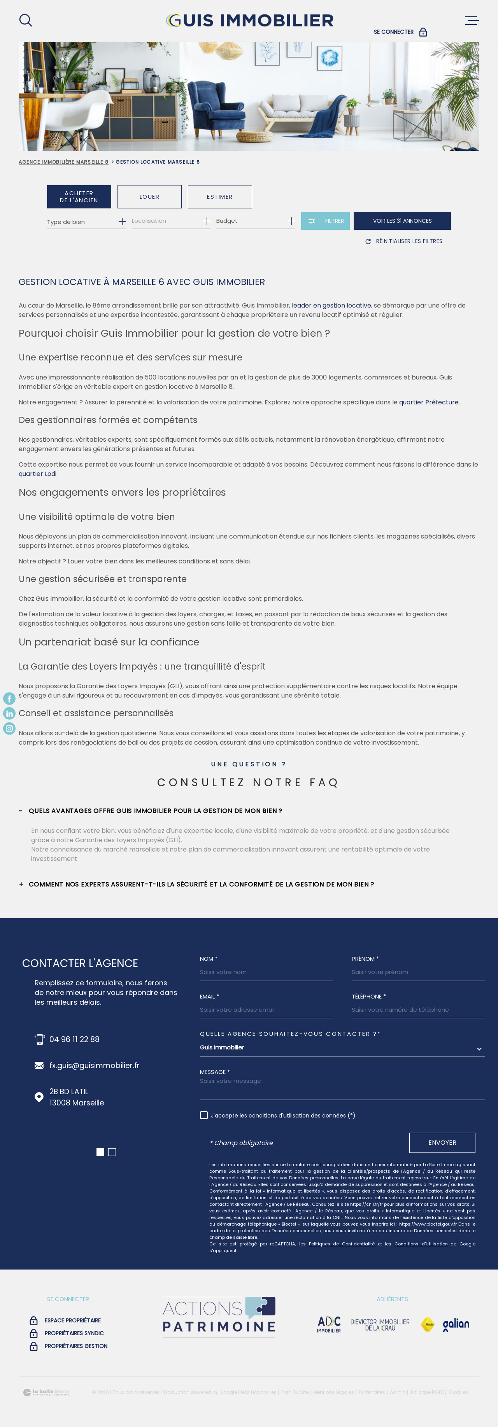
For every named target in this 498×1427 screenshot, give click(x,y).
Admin (398, 1392)
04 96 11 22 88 (74, 1039)
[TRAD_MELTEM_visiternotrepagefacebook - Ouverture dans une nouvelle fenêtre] (9, 699)
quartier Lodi (37, 473)
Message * (215, 1072)
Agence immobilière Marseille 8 (64, 162)
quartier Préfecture (429, 402)
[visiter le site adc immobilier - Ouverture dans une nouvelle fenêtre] (329, 1325)
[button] (100, 1152)
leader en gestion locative (331, 305)
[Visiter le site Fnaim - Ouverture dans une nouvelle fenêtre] (427, 1325)
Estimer (220, 196)
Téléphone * (369, 996)
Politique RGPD (427, 1392)
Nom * (208, 959)
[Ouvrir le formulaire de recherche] (325, 221)
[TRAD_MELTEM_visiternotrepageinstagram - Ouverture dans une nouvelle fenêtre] (9, 728)
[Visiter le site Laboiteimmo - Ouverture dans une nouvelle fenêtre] (46, 1392)
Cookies (458, 1392)
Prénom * (365, 959)
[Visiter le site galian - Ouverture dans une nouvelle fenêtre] (456, 1325)
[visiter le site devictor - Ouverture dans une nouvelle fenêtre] (380, 1325)
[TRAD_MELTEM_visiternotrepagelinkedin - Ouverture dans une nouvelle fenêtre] (9, 713)
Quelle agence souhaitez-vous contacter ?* (290, 1034)
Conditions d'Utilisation (421, 1244)
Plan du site (295, 1392)
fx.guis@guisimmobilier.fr (94, 1065)
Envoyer (442, 1142)
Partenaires (372, 1392)
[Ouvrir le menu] (472, 21)
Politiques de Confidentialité (342, 1244)
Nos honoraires (259, 1392)
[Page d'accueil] (249, 21)
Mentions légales (333, 1392)
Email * (209, 996)
